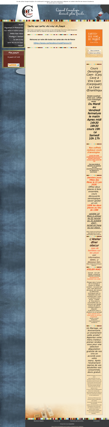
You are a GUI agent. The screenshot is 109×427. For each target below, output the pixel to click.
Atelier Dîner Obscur (16, 34)
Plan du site (57, 421)
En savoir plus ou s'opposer (55, 3)
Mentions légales (39, 421)
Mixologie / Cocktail (16, 37)
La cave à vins (18, 40)
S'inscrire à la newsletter (67, 424)
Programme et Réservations (13, 28)
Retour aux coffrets (95, 53)
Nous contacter (95, 50)
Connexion (96, 421)
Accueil (21, 25)
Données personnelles (76, 421)
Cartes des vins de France (15, 43)
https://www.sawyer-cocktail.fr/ (94, 321)
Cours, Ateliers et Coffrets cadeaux (13, 31)
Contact (20, 46)
